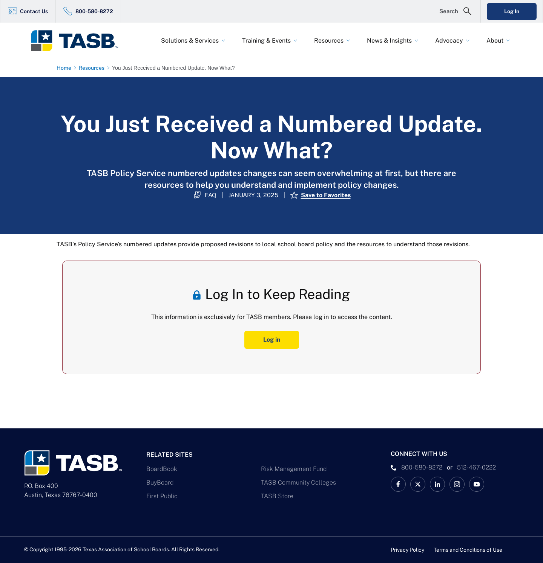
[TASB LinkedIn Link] (437, 484)
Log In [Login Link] (511, 11)
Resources (329, 40)
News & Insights (389, 40)
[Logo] (79, 40)
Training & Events (266, 40)
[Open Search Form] (455, 11)
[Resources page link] (93, 68)
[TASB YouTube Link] (476, 484)
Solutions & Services (190, 40)
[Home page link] (65, 68)
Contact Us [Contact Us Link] (34, 11)
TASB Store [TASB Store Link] (277, 496)
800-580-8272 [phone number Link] (421, 467)
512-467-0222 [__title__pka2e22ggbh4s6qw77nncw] (476, 467)
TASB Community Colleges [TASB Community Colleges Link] (298, 482)
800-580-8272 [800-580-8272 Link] (94, 11)
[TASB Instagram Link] (457, 484)
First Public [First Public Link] (162, 496)
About (494, 40)
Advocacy (449, 40)
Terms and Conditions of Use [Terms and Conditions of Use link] (468, 550)
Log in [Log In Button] (271, 339)
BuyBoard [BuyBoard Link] (159, 482)
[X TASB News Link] (417, 484)
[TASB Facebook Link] (398, 484)
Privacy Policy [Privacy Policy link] (407, 550)
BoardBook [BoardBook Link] (161, 468)
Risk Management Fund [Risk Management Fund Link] (294, 468)
